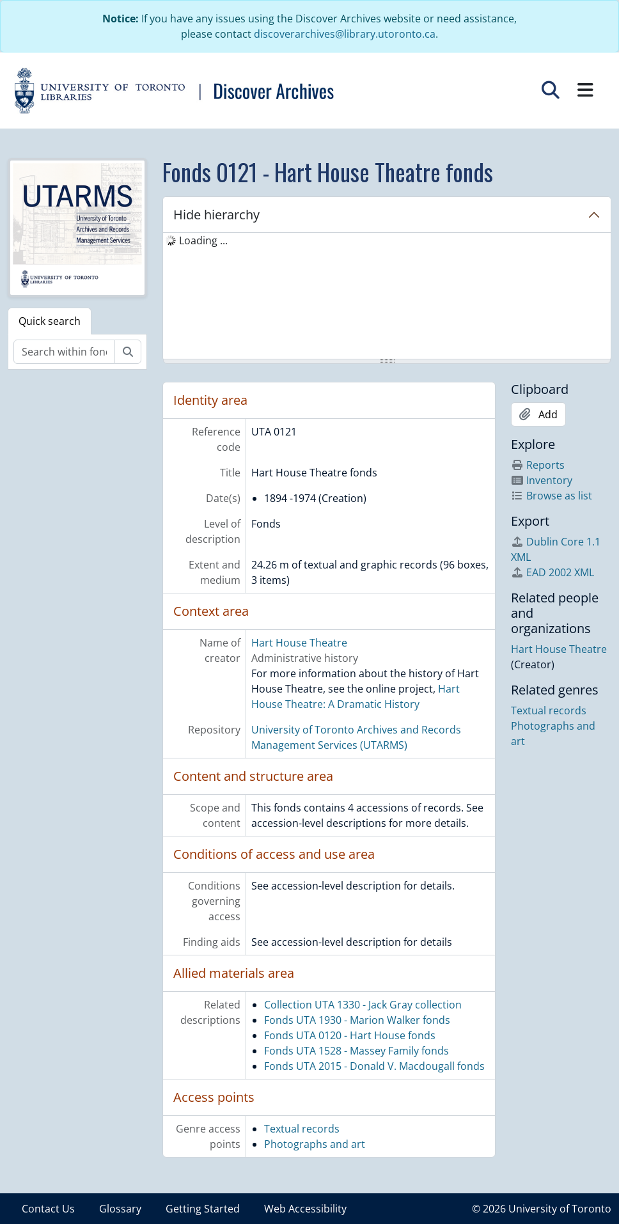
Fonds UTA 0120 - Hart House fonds (349, 1035)
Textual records (302, 1129)
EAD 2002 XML (552, 572)
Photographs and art (314, 1144)
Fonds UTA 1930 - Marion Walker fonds (357, 1020)
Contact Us (48, 1209)
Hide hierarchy (216, 214)
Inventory (541, 480)
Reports (538, 465)
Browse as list (551, 496)
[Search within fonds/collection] (64, 352)
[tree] (387, 297)
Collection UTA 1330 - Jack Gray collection (363, 1005)
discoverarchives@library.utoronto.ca (344, 34)
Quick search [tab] (50, 321)
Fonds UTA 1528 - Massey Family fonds (356, 1051)
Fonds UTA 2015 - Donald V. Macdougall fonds (374, 1066)
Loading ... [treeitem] (203, 240)
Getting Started (203, 1209)
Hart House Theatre (299, 643)
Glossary (120, 1209)
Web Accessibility (305, 1209)
